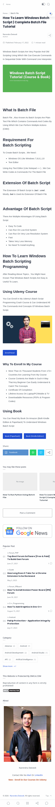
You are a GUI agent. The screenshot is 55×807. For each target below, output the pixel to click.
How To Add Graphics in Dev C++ (24, 606)
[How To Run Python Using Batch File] (20, 482)
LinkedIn (39, 775)
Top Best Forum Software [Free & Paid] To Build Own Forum (28, 558)
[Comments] (50, 563)
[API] (8, 659)
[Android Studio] (39, 653)
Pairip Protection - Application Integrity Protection (28, 622)
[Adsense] (10, 646)
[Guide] (11, 569)
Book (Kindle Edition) (35, 436)
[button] (6, 4)
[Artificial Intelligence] (26, 659)
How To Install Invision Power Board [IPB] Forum (29, 591)
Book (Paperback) (12, 436)
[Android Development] (16, 653)
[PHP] (16, 553)
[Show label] (9, 666)
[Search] (48, 4)
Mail (29, 775)
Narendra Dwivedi (17, 796)
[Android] (12, 617)
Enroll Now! (10, 352)
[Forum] (12, 553)
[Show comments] (46, 803)
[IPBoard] (18, 586)
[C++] (11, 603)
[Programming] (18, 603)
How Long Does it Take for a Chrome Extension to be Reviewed (26, 574)
